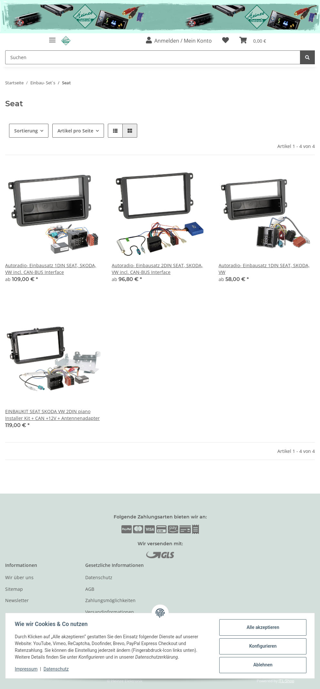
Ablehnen (261, 664)
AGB (89, 589)
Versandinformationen (109, 612)
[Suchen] (152, 57)
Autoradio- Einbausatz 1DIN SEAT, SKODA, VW (264, 268)
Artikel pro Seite (75, 131)
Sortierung (26, 131)
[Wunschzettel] (225, 40)
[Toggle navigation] (52, 37)
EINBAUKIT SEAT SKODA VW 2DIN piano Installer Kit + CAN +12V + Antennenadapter (52, 414)
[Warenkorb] (252, 40)
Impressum (27, 669)
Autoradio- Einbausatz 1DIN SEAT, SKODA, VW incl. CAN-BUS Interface (50, 268)
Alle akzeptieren (261, 627)
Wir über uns (19, 578)
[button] (179, 40)
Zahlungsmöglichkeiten (110, 600)
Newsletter (17, 600)
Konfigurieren (261, 646)
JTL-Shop (286, 681)
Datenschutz (98, 578)
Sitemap (14, 589)
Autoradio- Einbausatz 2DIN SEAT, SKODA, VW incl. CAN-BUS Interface (157, 268)
